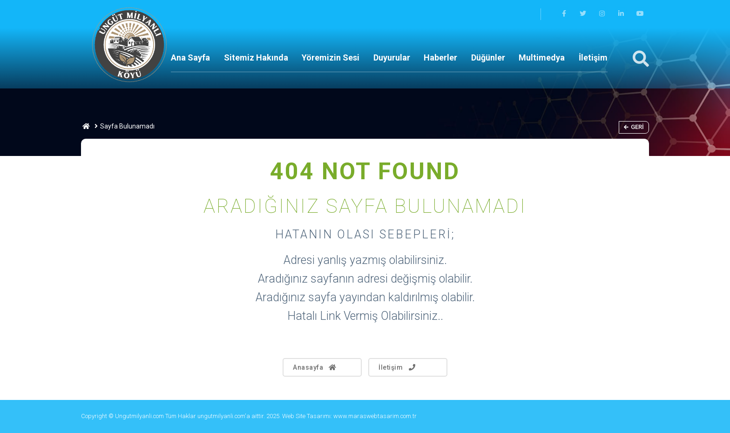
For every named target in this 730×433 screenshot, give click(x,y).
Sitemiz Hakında (256, 57)
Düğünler (488, 57)
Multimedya (542, 57)
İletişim (593, 57)
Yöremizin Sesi (330, 57)
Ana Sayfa (190, 57)
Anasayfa (315, 367)
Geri (634, 126)
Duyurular (391, 57)
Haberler (440, 57)
